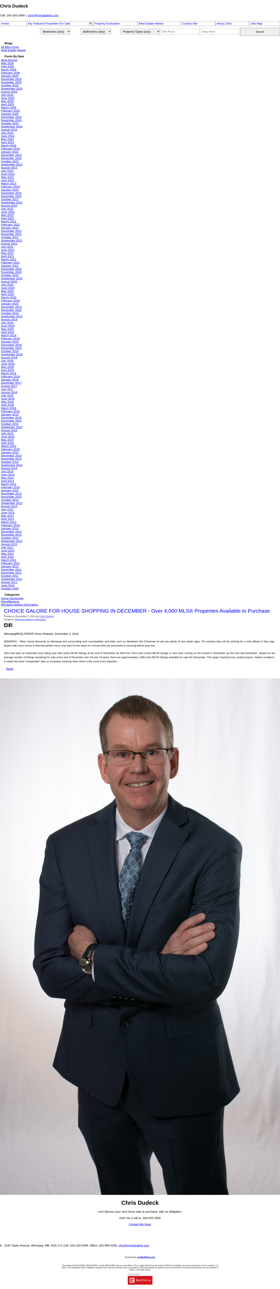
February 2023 (10, 186)
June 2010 (7, 585)
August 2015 (9, 430)
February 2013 (10, 525)
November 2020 (11, 272)
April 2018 (7, 370)
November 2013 (11, 496)
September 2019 (11, 316)
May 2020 (7, 291)
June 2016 (7, 398)
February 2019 (10, 338)
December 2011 (11, 569)
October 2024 (10, 123)
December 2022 (11, 193)
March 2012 (8, 560)
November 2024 (11, 120)
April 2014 (7, 481)
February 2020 (10, 300)
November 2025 (11, 82)
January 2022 (10, 227)
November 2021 (11, 234)
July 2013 (7, 509)
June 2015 (7, 436)
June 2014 (7, 474)
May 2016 (7, 401)
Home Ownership (12, 598)
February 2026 (10, 72)
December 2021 (11, 231)
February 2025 (10, 110)
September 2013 (11, 503)
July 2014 (7, 471)
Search (260, 31)
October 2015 (10, 424)
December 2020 (11, 269)
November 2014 (11, 458)
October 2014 (10, 462)
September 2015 (11, 427)
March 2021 (8, 259)
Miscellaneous (10, 601)
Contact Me (190, 23)
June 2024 (7, 136)
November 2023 (11, 158)
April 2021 (7, 256)
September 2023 (11, 164)
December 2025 (11, 79)
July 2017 (7, 389)
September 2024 (11, 126)
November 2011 (11, 572)
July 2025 (7, 95)
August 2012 (9, 544)
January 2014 (10, 490)
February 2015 (10, 449)
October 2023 (10, 161)
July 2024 (7, 132)
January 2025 (10, 113)
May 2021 (7, 253)
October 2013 (10, 500)
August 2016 (9, 392)
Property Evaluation (107, 23)
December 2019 (11, 307)
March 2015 (8, 446)
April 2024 (7, 142)
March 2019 (8, 335)
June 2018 (7, 363)
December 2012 (11, 531)
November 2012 (11, 534)
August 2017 (9, 386)
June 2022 (7, 212)
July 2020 (7, 284)
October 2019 (10, 313)
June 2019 (7, 325)
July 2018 (7, 360)
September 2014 (11, 465)
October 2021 (10, 237)
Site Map (256, 23)
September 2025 (11, 88)
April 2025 (7, 104)
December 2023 (11, 155)
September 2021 (11, 240)
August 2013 (9, 506)
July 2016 (7, 395)
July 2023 (7, 170)
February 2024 (10, 148)
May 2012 (7, 553)
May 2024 (7, 139)
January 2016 (10, 414)
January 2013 (10, 528)
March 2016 (8, 408)
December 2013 (11, 493)
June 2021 (7, 250)
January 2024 (10, 151)
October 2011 (10, 575)
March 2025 (8, 107)
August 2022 (9, 205)
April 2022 (7, 218)
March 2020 (8, 297)
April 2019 (7, 332)
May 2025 (7, 101)
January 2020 (10, 303)
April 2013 (7, 519)
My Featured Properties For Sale (49, 23)
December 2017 (11, 382)
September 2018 (11, 354)
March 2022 (8, 221)
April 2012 (7, 556)
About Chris (224, 23)
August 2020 (9, 281)
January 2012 (10, 566)
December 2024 (11, 117)
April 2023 (7, 180)
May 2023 (7, 177)
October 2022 (10, 199)
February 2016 (10, 411)
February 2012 (10, 563)
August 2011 (9, 582)
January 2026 (10, 76)
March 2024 (8, 145)
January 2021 (10, 265)
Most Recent (9, 60)
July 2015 (7, 433)
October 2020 (10, 275)
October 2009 (10, 588)
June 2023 (7, 174)
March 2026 (8, 69)
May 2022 (7, 215)
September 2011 (11, 579)
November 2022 (11, 196)
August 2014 (9, 468)
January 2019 (10, 341)
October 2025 (10, 85)
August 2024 (9, 129)
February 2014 (10, 487)
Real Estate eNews (151, 23)
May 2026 (7, 63)
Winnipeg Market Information (19, 604)
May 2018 (7, 367)
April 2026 (7, 66)
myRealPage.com (146, 1257)
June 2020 (7, 288)
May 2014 (7, 477)
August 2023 (9, 167)
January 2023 (10, 189)
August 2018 (9, 357)
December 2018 (11, 344)
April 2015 (7, 443)
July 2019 (7, 322)
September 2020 (11, 278)
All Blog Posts (10, 47)
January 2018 (10, 379)
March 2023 (8, 183)
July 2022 (7, 208)
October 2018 (10, 351)
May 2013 (7, 515)
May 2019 (7, 329)
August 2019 (9, 319)
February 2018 (10, 376)
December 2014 (11, 455)
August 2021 (9, 243)
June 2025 (7, 98)
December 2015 (11, 417)
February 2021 (10, 262)
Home (5, 23)
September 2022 (11, 202)
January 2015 (10, 452)
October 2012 (10, 537)
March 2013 (8, 522)
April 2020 (7, 294)
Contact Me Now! (140, 1224)
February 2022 (10, 224)
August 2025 (9, 91)
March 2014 (8, 484)
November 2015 (11, 420)
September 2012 (11, 541)
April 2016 (7, 405)
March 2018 (8, 373)
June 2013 (7, 512)
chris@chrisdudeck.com (43, 15)
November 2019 (11, 310)
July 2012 (7, 547)
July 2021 (7, 246)
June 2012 (7, 550)
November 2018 (11, 348)
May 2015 (7, 439)
